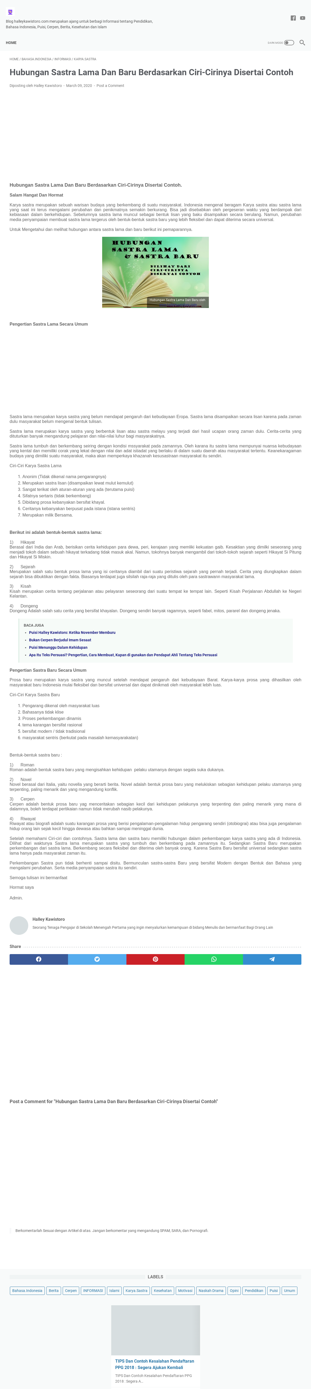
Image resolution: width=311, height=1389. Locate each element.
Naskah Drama (284, 87)
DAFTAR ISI (195, 1370)
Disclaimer (115, 1370)
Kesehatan (236, 87)
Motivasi (258, 87)
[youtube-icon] (298, 13)
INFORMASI (237, 77)
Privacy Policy (168, 1370)
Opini (231, 97)
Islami (258, 77)
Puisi (271, 97)
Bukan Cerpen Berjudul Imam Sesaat (60, 687)
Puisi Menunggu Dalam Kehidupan (58, 694)
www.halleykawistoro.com (130, 322)
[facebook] (29, 1047)
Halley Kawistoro (168, 1381)
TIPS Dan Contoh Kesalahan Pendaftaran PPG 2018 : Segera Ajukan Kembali (259, 167)
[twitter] (68, 1047)
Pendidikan (251, 97)
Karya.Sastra (280, 77)
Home (15, 33)
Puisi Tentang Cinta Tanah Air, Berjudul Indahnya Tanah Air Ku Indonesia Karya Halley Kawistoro (260, 404)
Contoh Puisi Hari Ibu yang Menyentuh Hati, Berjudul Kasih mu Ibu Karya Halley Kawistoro (262, 365)
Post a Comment (110, 93)
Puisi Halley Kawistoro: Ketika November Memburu (72, 679)
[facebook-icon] (289, 13)
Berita (268, 67)
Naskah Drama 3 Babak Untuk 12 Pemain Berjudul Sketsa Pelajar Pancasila (260, 474)
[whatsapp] (146, 1047)
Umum (286, 97)
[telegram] (185, 1047)
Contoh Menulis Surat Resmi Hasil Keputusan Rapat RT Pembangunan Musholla (262, 250)
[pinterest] (107, 1047)
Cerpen (286, 67)
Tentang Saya (140, 1370)
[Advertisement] (107, 140)
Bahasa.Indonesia (242, 67)
